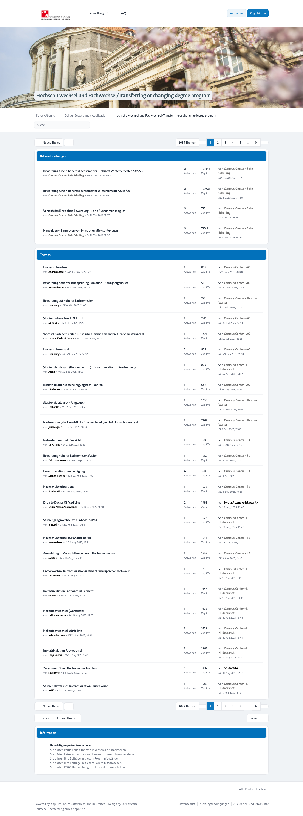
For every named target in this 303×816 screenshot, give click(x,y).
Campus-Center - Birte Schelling (66, 175)
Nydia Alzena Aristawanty (62, 506)
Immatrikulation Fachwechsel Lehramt (68, 591)
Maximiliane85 (56, 475)
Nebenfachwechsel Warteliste (62, 631)
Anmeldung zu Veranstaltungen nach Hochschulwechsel (79, 553)
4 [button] (233, 142)
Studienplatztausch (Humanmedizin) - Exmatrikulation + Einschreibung (89, 367)
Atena (51, 371)
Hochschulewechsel (56, 349)
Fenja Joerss (55, 655)
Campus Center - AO (237, 267)
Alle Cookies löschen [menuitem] (249, 789)
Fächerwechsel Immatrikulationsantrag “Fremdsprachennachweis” (86, 571)
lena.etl (52, 524)
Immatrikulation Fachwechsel (62, 650)
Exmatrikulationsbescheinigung (64, 471)
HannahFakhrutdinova (61, 338)
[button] (264, 142)
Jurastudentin (56, 287)
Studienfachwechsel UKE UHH (63, 318)
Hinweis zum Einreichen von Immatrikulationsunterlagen (80, 230)
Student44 (54, 491)
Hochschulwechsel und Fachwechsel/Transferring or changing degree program (123, 95)
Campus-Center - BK (237, 440)
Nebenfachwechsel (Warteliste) (63, 611)
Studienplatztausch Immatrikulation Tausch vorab (75, 686)
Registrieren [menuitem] (258, 13)
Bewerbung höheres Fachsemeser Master (70, 456)
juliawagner (55, 426)
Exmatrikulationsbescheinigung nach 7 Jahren (73, 385)
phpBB (55, 803)
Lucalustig (53, 305)
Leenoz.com (129, 803)
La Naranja (54, 444)
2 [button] (218, 142)
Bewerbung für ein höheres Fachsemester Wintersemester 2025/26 (86, 191)
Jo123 (51, 690)
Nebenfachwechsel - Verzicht (62, 440)
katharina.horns (57, 615)
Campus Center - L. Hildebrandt (233, 367)
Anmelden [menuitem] (237, 13)
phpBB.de (79, 809)
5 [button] (240, 142)
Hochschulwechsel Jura (58, 487)
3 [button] (225, 142)
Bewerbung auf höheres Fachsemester (68, 301)
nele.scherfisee (56, 635)
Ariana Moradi (56, 271)
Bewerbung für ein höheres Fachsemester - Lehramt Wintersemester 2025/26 (93, 171)
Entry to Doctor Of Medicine (61, 502)
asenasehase (55, 542)
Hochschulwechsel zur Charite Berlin (67, 538)
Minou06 (53, 322)
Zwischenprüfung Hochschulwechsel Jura (70, 668)
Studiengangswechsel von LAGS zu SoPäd (70, 520)
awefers (52, 558)
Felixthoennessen (58, 460)
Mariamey (54, 389)
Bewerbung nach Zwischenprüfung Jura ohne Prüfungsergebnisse (85, 283)
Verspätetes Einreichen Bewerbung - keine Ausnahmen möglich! (84, 211)
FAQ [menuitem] (120, 13)
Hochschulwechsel (55, 267)
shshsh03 (53, 407)
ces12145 (53, 595)
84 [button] (256, 142)
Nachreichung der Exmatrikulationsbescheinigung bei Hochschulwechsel (90, 422)
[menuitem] (96, 13)
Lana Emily (54, 575)
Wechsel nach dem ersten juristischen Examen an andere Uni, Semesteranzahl (93, 334)
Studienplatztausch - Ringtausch (64, 402)
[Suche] (77, 125)
